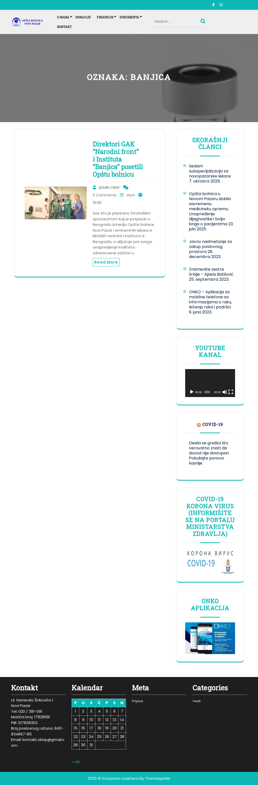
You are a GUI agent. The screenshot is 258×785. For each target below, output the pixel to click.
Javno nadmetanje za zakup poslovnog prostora (210, 247)
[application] (210, 383)
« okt (76, 761)
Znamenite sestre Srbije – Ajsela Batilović (211, 271)
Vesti (130, 195)
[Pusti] (191, 392)
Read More (106, 262)
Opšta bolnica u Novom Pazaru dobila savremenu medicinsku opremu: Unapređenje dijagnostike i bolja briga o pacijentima (210, 209)
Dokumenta (129, 17)
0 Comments (104, 195)
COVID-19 (212, 424)
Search (204, 20)
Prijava (137, 701)
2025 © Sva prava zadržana (113, 778)
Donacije (83, 17)
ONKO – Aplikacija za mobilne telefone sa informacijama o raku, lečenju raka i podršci (210, 299)
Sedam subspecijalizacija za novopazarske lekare (210, 171)
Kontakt (64, 27)
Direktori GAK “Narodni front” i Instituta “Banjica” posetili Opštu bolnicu (118, 159)
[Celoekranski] (230, 392)
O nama (63, 17)
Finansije (105, 17)
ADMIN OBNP (109, 187)
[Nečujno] (224, 392)
